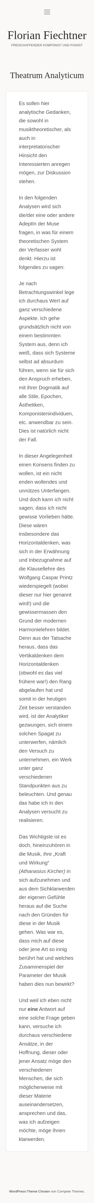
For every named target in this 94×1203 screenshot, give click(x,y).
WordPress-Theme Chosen (29, 1191)
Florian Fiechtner (47, 35)
